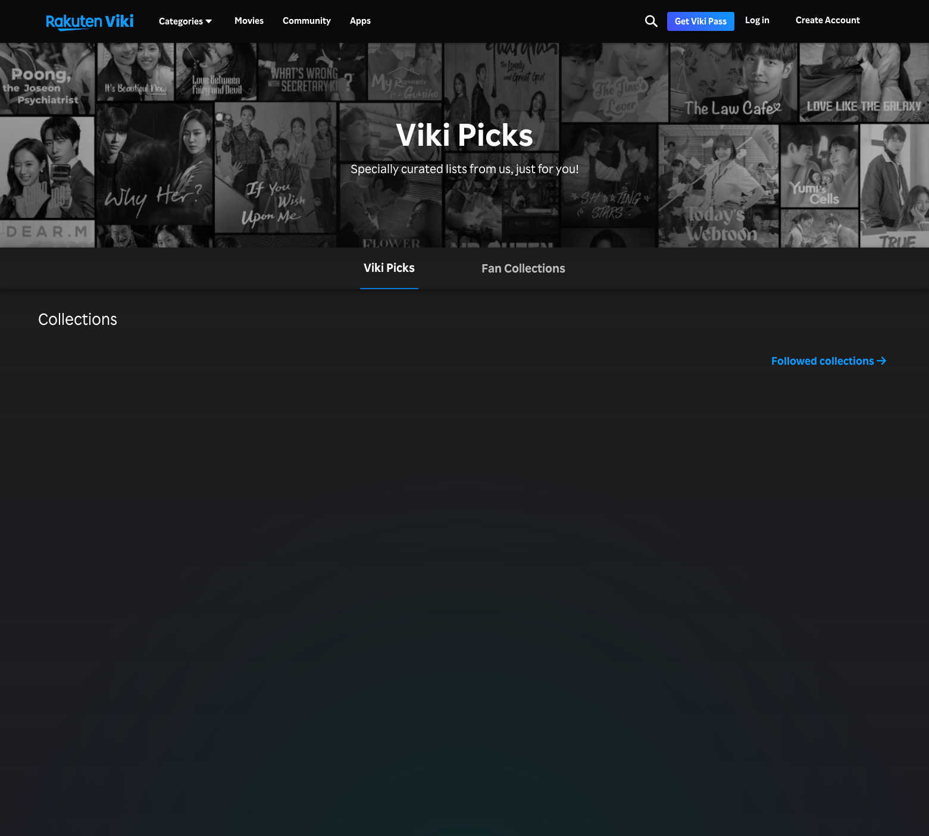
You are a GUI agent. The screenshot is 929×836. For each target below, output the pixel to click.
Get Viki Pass (701, 21)
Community (307, 20)
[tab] (389, 268)
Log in (757, 20)
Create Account (828, 20)
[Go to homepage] (89, 21)
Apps (360, 20)
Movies (249, 20)
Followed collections (828, 360)
